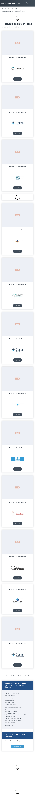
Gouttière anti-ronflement (12, 693)
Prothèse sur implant (11, 697)
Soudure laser (9, 706)
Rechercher (17, 746)
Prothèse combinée (11, 711)
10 (28, 675)
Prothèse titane (9, 702)
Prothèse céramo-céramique (13, 720)
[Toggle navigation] (30, 3)
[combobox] (15, 741)
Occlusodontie (9, 699)
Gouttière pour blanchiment (13, 718)
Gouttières (8, 724)
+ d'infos (17, 79)
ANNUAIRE (10, 3)
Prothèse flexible (10, 722)
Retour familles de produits (10, 27)
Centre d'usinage (10, 713)
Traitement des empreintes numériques (17, 715)
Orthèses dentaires (10, 704)
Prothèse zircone (10, 695)
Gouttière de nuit (10, 716)
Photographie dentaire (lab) (13, 707)
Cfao (6, 709)
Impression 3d (9, 725)
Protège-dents (9, 700)
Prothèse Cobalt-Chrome (17, 57)
